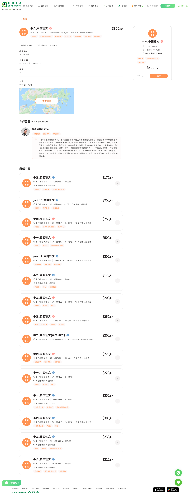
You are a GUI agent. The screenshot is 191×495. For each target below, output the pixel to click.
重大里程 (45, 489)
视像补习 (56, 489)
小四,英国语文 (42, 418)
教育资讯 (25, 489)
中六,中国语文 (39, 28)
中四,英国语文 (42, 219)
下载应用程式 (87, 489)
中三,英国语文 (42, 316)
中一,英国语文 (42, 237)
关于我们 (15, 489)
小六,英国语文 (42, 459)
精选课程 (66, 489)
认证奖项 (35, 489)
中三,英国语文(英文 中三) (49, 335)
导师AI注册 (122, 489)
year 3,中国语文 (44, 200)
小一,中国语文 (42, 372)
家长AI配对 (110, 489)
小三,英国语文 (42, 177)
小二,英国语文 (42, 275)
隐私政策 (99, 489)
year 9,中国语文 (44, 256)
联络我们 (76, 489)
